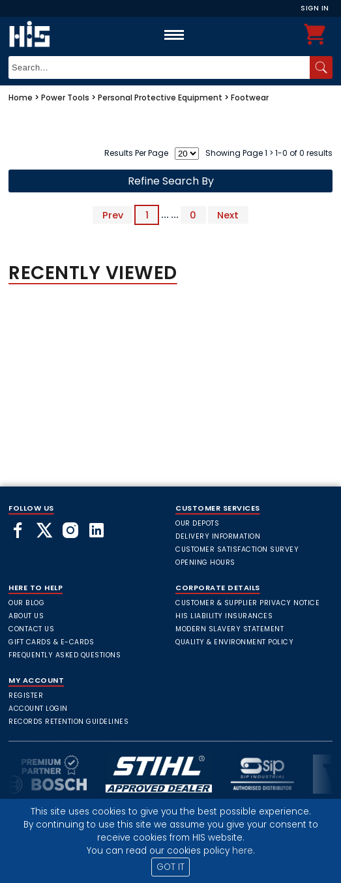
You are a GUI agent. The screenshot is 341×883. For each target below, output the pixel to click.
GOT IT (170, 867)
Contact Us (31, 629)
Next (228, 214)
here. (243, 851)
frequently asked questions (64, 655)
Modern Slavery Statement (229, 629)
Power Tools (65, 97)
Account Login (38, 708)
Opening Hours (205, 562)
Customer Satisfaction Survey (237, 549)
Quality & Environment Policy (234, 642)
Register (25, 695)
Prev (112, 214)
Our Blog (26, 603)
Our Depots (197, 523)
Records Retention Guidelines (68, 721)
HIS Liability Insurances (224, 616)
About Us (26, 616)
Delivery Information (217, 536)
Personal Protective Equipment (160, 97)
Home (20, 97)
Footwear (250, 97)
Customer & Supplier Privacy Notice (247, 603)
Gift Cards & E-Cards (51, 642)
